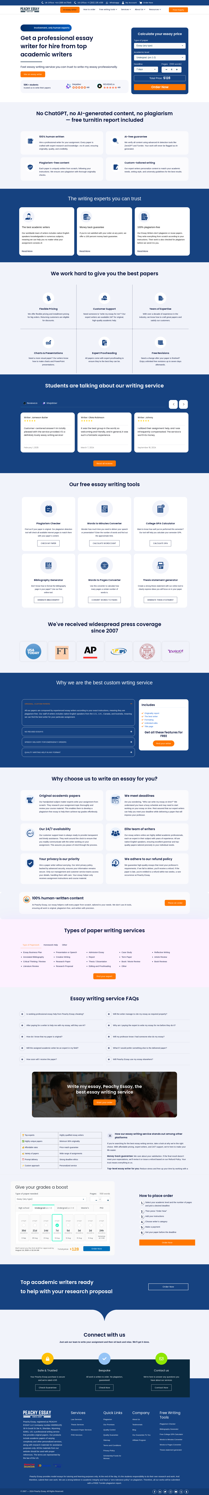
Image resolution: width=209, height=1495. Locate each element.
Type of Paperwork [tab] (31, 945)
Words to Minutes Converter (172, 1439)
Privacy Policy (109, 1450)
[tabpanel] (104, 959)
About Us (136, 1419)
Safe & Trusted (47, 1370)
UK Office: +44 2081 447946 (58, 2)
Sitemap (107, 1440)
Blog (134, 1430)
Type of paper (141, 40)
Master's (83, 1207)
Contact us (161, 1370)
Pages (165, 64)
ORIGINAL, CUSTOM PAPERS (39, 704)
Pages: (93, 1194)
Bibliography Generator (170, 1429)
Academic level (141, 52)
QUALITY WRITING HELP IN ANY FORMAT (44, 752)
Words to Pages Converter (171, 1444)
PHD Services (77, 1435)
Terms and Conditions (113, 1445)
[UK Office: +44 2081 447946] (42, 2)
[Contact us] (161, 1359)
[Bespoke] (104, 1359)
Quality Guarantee (111, 1435)
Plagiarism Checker (168, 1424)
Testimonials (137, 1424)
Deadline (138, 64)
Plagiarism (108, 1419)
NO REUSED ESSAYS (35, 732)
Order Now (148, 2)
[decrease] (166, 69)
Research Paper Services (82, 1430)
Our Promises (109, 1424)
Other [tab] (64, 945)
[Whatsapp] (107, 3)
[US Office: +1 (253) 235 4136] (75, 2)
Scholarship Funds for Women (113, 1457)
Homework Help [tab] (51, 945)
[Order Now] (140, 3)
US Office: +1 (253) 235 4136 (90, 2)
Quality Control (110, 1430)
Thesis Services (78, 1424)
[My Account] (123, 3)
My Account (131, 2)
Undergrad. (42, 1207)
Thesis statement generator (172, 1450)
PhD (98, 1207)
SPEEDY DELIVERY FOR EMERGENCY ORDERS (47, 742)
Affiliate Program (139, 1443)
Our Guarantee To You (140, 1436)
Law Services (77, 1419)
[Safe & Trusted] (48, 1359)
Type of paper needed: (26, 1194)
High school (22, 1207)
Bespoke (104, 1370)
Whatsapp (114, 2)
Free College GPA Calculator (172, 1434)
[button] (78, 704)
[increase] (177, 69)
